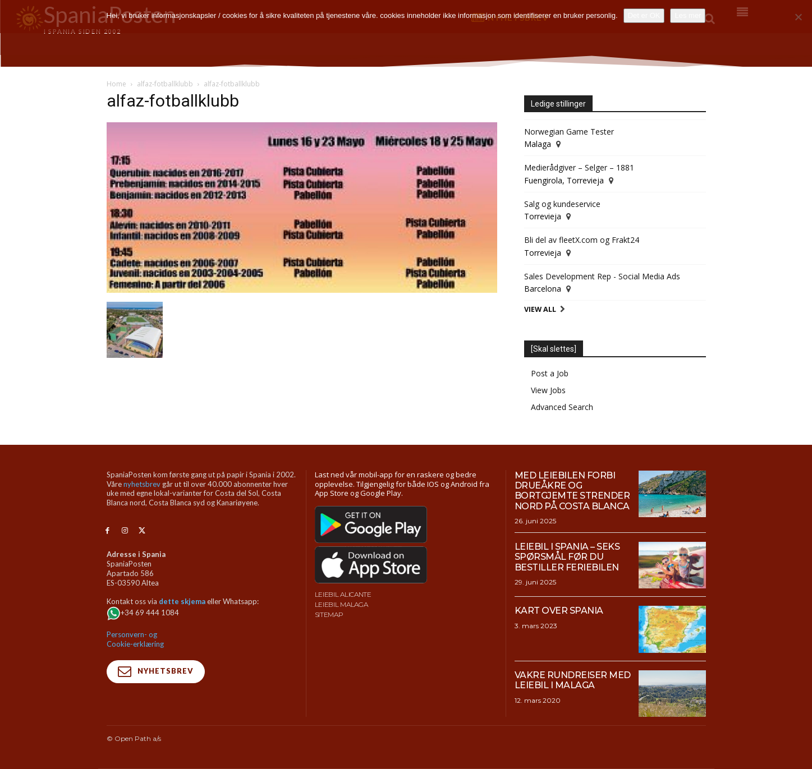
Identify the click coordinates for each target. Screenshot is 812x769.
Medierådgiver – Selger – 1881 (579, 167)
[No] (798, 16)
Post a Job (549, 373)
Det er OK (644, 15)
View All (540, 309)
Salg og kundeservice (562, 204)
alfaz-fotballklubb (165, 84)
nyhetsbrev (141, 484)
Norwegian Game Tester (569, 131)
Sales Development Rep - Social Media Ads (602, 276)
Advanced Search (562, 407)
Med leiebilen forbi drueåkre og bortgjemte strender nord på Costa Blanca (572, 491)
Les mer (688, 15)
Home (116, 84)
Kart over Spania (559, 610)
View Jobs (548, 390)
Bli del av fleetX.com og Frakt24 (581, 239)
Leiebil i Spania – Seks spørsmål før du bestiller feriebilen (567, 557)
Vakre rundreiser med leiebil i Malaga (573, 680)
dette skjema (182, 601)
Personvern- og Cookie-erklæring (135, 639)
